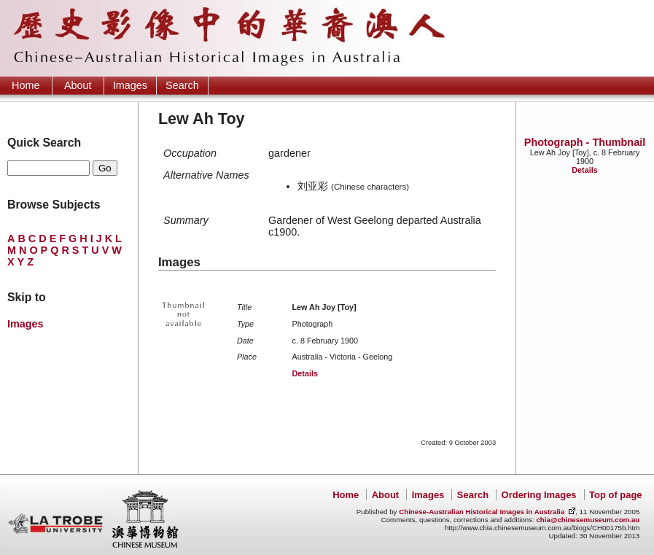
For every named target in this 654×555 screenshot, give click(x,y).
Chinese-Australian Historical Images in (481, 512)
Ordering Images (539, 494)
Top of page (615, 494)
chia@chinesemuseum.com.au (587, 520)
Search (182, 85)
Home (25, 85)
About (78, 85)
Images (130, 85)
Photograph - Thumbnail (584, 142)
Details (584, 170)
